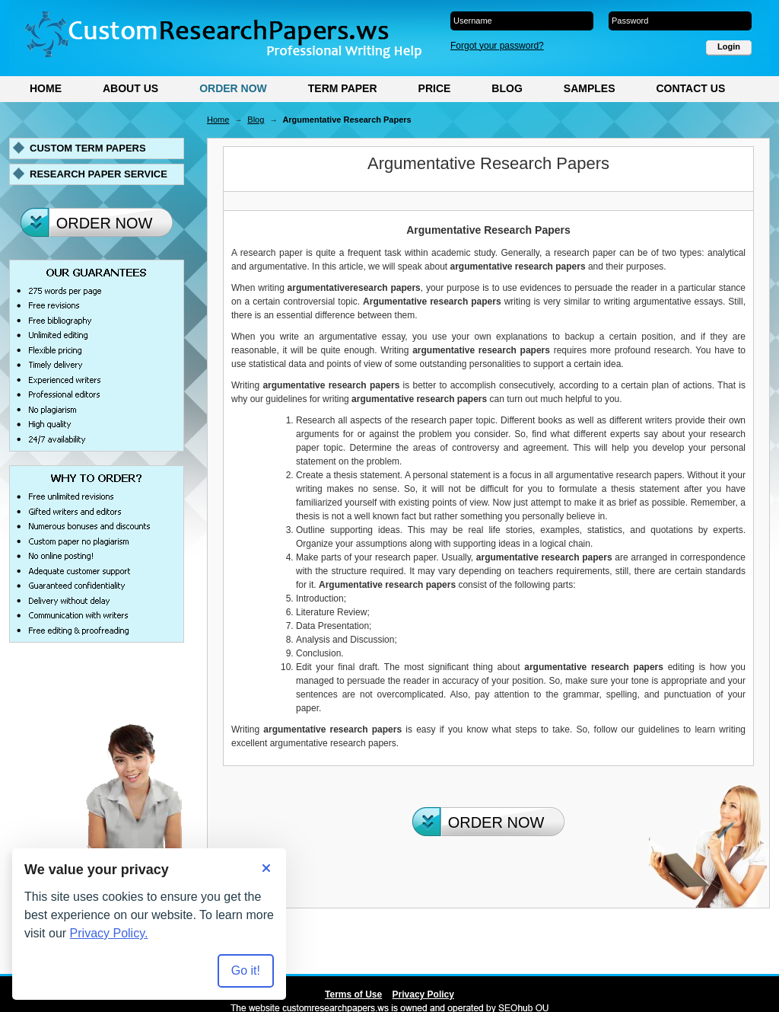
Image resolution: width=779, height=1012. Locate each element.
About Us (130, 88)
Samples (589, 88)
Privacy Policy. (109, 933)
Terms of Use (353, 994)
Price (434, 88)
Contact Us (690, 88)
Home (46, 88)
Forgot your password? (497, 45)
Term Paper (342, 88)
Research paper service (98, 174)
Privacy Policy (423, 994)
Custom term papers (88, 148)
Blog (506, 88)
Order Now (233, 88)
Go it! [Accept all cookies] (245, 970)
